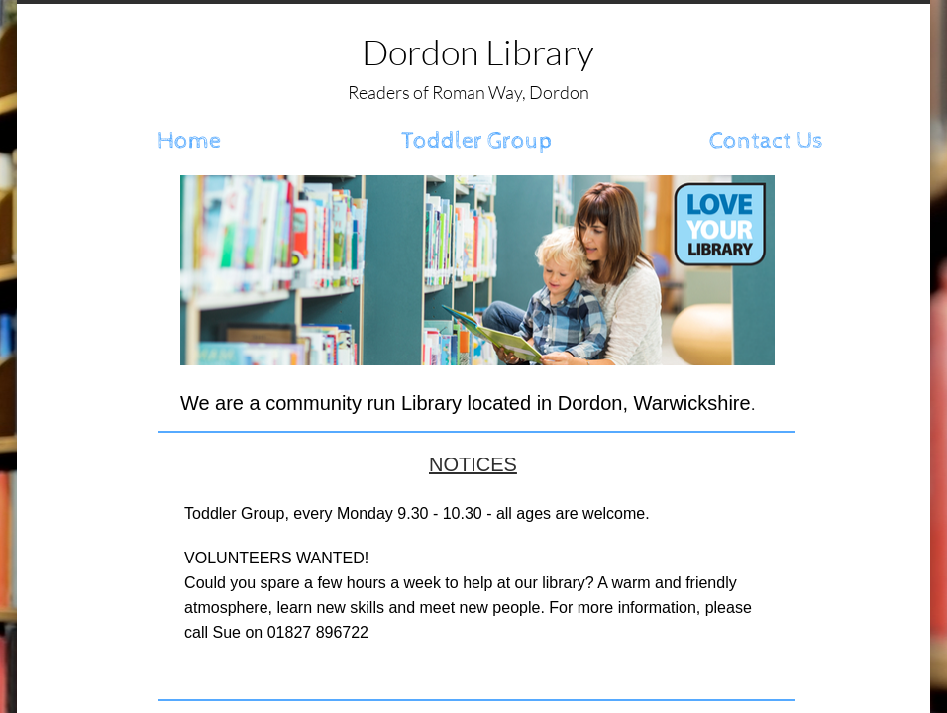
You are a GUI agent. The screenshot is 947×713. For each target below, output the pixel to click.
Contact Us (766, 140)
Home (189, 140)
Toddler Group (477, 140)
